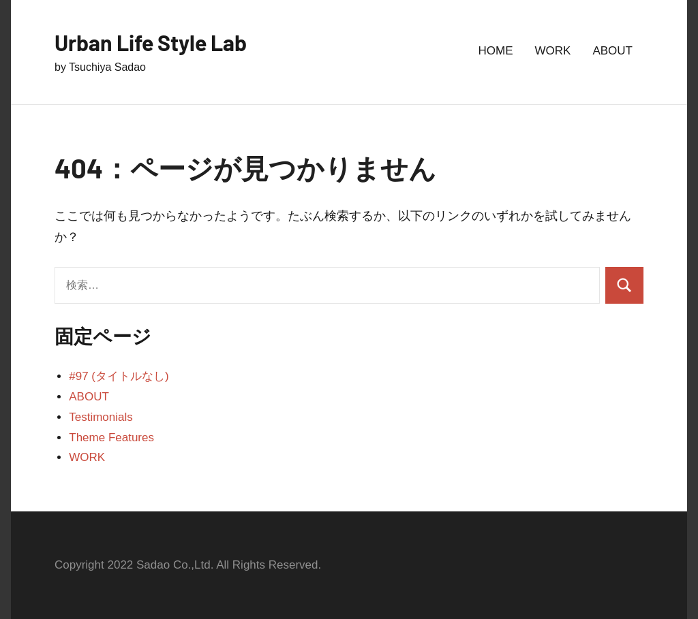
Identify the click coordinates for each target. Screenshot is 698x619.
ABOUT (612, 50)
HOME (496, 50)
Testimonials (101, 417)
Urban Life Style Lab (151, 42)
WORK (553, 50)
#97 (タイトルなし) (118, 376)
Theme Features (111, 437)
